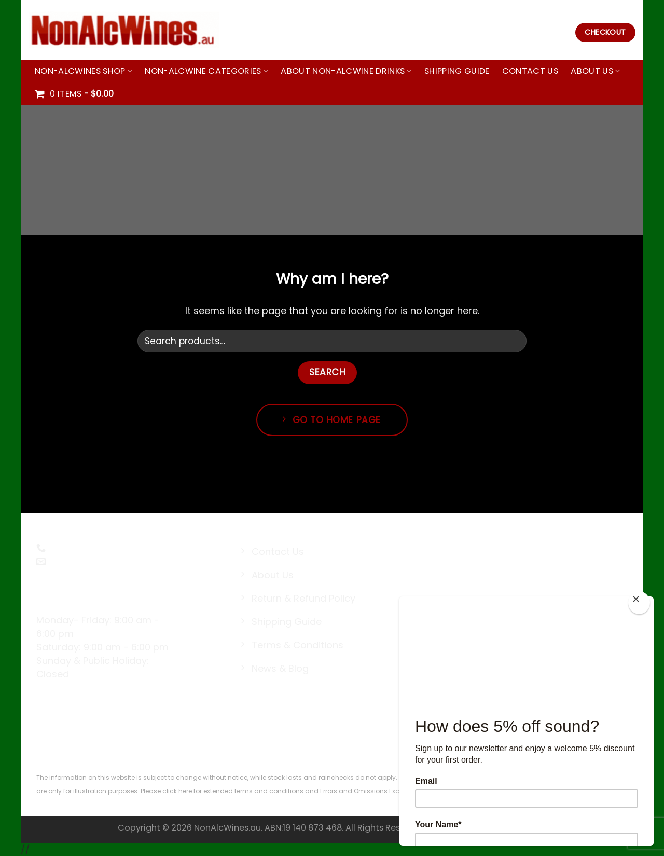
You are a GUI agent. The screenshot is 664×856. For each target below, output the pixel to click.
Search (327, 372)
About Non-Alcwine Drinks (346, 71)
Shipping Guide (457, 71)
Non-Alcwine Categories (206, 71)
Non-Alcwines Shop (83, 71)
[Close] (639, 602)
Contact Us (530, 71)
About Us (595, 71)
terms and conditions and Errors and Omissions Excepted (325, 790)
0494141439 (73, 548)
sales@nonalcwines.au (100, 561)
